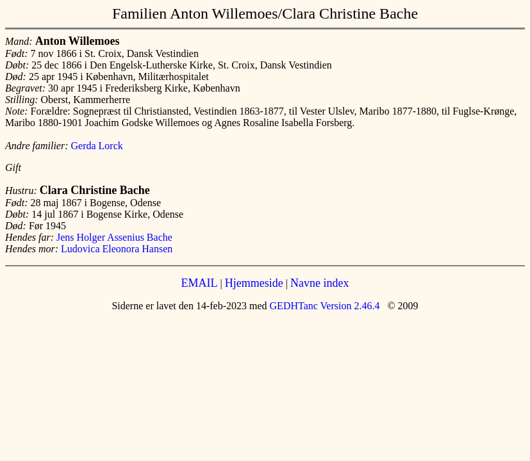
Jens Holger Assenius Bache (114, 237)
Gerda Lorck (97, 145)
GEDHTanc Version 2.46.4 (323, 305)
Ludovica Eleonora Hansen (116, 248)
